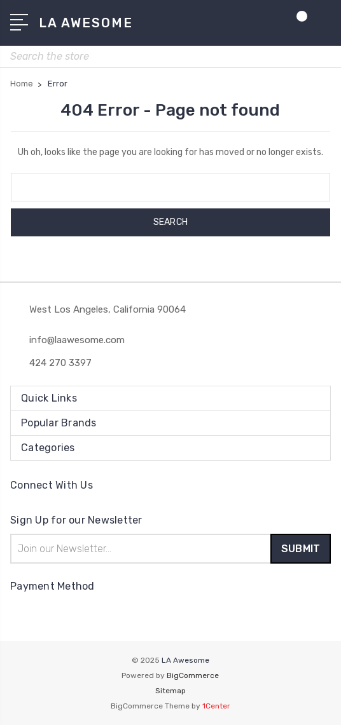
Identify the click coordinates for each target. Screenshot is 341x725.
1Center (216, 705)
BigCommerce (193, 675)
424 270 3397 (60, 363)
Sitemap (170, 690)
